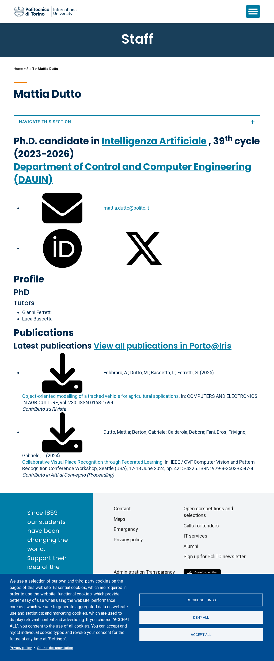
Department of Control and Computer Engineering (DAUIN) (132, 173)
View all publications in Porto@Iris (162, 346)
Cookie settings (201, 600)
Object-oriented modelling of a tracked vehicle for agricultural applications (100, 396)
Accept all (201, 635)
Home (18, 69)
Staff (30, 69)
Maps (119, 519)
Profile (29, 279)
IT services (195, 536)
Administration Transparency (144, 572)
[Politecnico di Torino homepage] (45, 11)
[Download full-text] (62, 372)
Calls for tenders (201, 525)
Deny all (201, 617)
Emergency (126, 529)
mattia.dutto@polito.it (126, 208)
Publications (44, 332)
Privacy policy (21, 647)
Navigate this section (137, 121)
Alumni (191, 546)
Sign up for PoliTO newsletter (215, 556)
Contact (122, 508)
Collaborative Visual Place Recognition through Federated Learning (92, 462)
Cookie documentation (55, 647)
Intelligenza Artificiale (154, 141)
